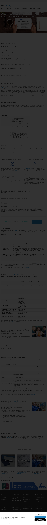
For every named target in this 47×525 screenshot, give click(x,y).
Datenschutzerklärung (24, 523)
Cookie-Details (8, 523)
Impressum (39, 523)
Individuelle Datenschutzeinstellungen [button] (40, 520)
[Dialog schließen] (45, 513)
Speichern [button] (40, 514)
